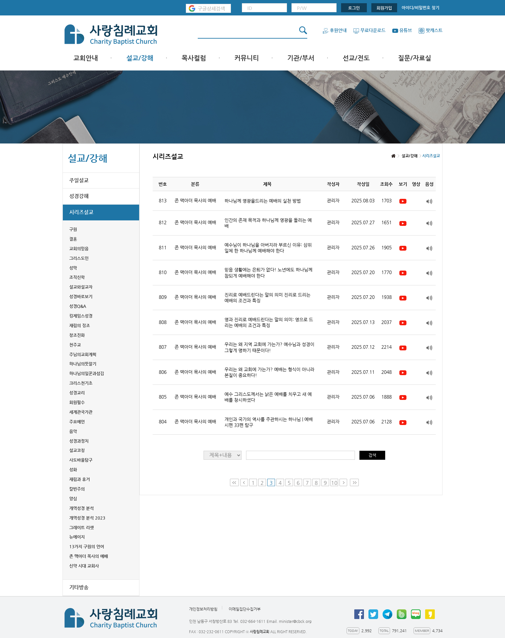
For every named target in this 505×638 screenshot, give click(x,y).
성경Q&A (77, 306)
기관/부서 (300, 58)
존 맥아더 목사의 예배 (88, 556)
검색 (372, 455)
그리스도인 (79, 258)
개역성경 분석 (81, 508)
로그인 (354, 7)
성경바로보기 (80, 296)
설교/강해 (139, 58)
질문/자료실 (414, 58)
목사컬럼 (194, 58)
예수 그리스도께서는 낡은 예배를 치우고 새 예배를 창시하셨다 (268, 397)
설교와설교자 (80, 286)
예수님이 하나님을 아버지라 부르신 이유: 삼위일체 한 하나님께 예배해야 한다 (268, 247)
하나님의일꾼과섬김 (86, 373)
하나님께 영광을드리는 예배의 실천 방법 (262, 200)
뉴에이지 (77, 536)
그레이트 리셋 (81, 527)
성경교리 (77, 392)
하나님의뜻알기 (82, 363)
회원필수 (77, 402)
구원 (73, 229)
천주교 (75, 344)
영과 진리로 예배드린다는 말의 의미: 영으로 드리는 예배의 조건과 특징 (268, 322)
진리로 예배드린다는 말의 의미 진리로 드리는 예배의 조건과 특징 (267, 297)
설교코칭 (77, 450)
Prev (244, 482)
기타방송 (79, 587)
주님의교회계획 (82, 354)
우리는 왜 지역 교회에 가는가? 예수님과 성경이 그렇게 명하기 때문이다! (269, 347)
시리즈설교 (81, 212)
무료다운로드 (369, 30)
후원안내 (334, 30)
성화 (73, 469)
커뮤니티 (246, 58)
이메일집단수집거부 (245, 609)
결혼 (73, 238)
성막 (73, 267)
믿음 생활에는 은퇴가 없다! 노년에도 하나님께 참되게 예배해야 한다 (268, 272)
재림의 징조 (79, 325)
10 (334, 483)
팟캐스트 (430, 30)
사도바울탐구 (80, 460)
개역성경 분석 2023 (87, 517)
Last (354, 482)
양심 (73, 498)
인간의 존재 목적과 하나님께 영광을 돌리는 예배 (268, 222)
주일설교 (79, 180)
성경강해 (79, 196)
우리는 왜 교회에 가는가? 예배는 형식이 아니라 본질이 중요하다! (269, 372)
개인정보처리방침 (203, 609)
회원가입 (384, 7)
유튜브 (402, 30)
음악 (73, 431)
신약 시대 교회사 (84, 565)
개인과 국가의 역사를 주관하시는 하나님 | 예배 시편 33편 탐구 (268, 422)
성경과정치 (79, 441)
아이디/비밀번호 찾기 (420, 7)
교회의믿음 (79, 248)
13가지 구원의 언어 (86, 546)
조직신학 (77, 277)
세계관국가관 (80, 412)
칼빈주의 (77, 488)
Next (343, 482)
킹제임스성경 (80, 315)
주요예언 (77, 421)
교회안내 (85, 58)
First (234, 482)
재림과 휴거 (79, 479)
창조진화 (77, 335)
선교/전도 (356, 58)
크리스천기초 (80, 383)
